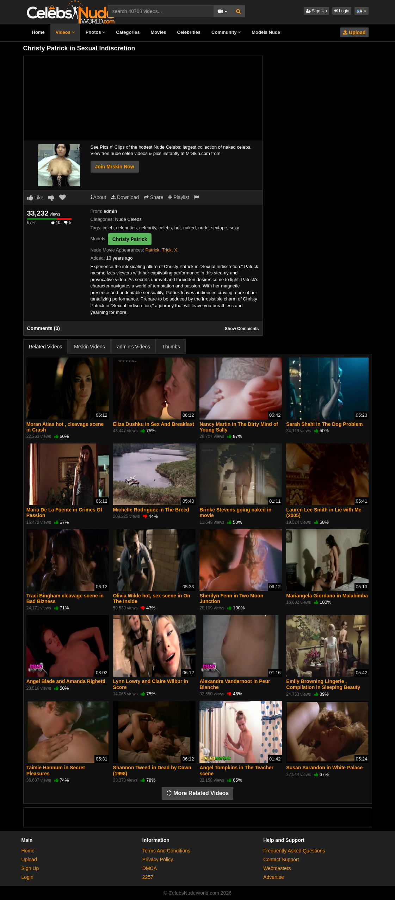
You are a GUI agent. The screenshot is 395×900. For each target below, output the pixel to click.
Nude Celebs (128, 219)
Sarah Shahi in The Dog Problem (324, 424)
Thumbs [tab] (171, 346)
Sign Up (316, 10)
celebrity (147, 227)
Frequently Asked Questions (294, 851)
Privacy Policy (157, 859)
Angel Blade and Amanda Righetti (65, 681)
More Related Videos (197, 793)
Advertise (273, 877)
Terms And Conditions (166, 851)
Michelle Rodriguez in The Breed (151, 510)
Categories (128, 32)
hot (177, 227)
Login (342, 10)
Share (153, 197)
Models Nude (266, 32)
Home (38, 32)
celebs (165, 227)
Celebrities (188, 32)
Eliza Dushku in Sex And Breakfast (154, 424)
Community (226, 32)
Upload (354, 32)
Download (125, 197)
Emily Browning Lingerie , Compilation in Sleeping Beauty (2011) (323, 686)
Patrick (153, 250)
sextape (219, 227)
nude (203, 227)
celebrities (126, 227)
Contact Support (281, 859)
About (98, 197)
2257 (147, 877)
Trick (167, 250)
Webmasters (277, 868)
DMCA (149, 868)
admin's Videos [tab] (133, 346)
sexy (234, 227)
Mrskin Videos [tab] (89, 346)
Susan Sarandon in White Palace (324, 767)
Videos (65, 32)
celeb (108, 227)
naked (189, 227)
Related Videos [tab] (45, 346)
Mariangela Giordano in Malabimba (327, 595)
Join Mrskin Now (114, 166)
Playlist (178, 197)
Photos (95, 32)
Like (35, 197)
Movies (158, 32)
